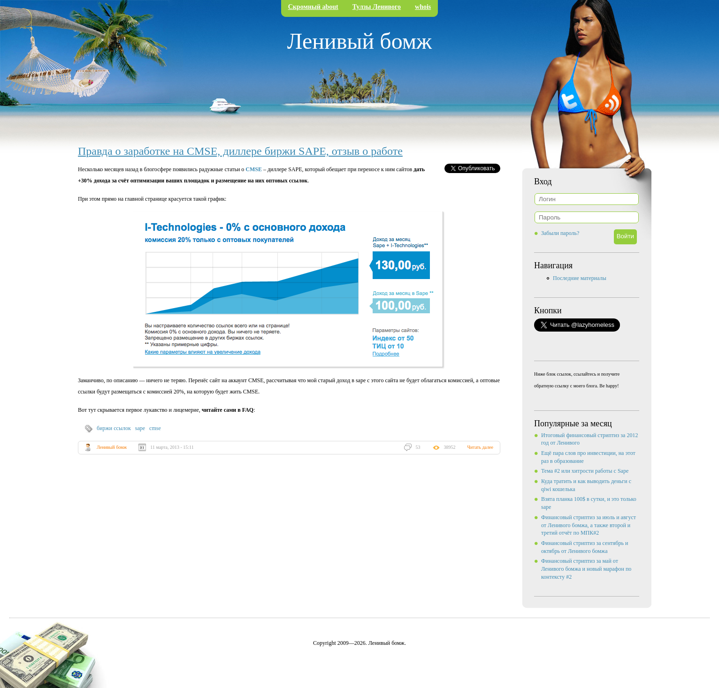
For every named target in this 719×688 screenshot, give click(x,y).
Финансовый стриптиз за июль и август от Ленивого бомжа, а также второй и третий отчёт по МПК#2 (588, 525)
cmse (155, 428)
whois (423, 6)
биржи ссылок (114, 428)
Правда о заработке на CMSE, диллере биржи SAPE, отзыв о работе (240, 151)
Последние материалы (579, 278)
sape (140, 428)
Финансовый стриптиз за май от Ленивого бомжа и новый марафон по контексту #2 (586, 569)
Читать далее (480, 447)
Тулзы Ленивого (376, 6)
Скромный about (313, 6)
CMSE (253, 169)
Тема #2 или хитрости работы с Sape (584, 471)
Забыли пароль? (560, 233)
